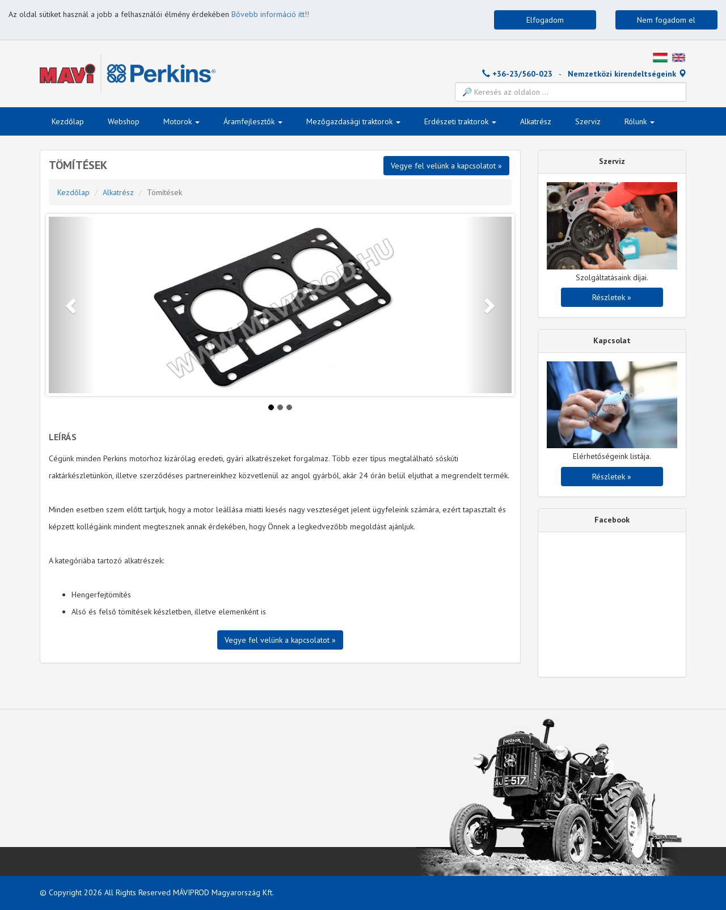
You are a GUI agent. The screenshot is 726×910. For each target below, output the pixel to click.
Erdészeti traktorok (460, 121)
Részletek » (611, 297)
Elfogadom (545, 20)
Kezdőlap (68, 121)
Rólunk (639, 121)
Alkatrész (535, 121)
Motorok (181, 121)
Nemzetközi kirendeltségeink (627, 74)
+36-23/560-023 (517, 74)
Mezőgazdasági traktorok (353, 121)
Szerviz (588, 121)
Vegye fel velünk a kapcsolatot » (446, 166)
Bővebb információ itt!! (270, 14)
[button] (72, 305)
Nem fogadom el (666, 20)
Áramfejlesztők (252, 121)
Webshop (124, 121)
